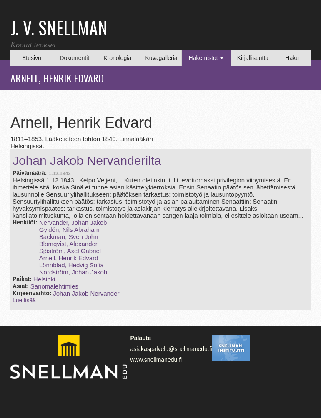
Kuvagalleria (161, 58)
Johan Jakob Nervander (86, 293)
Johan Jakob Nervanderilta (87, 160)
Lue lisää (24, 300)
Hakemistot (206, 58)
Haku (292, 58)
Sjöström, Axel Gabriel (70, 250)
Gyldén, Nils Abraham (69, 229)
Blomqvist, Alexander (68, 243)
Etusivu (31, 58)
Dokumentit (74, 58)
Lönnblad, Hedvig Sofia (71, 265)
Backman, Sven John (68, 236)
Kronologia (117, 58)
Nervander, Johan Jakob (73, 222)
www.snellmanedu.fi (156, 359)
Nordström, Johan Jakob (73, 272)
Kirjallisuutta (252, 58)
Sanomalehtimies (54, 286)
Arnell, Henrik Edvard (68, 257)
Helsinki (44, 279)
